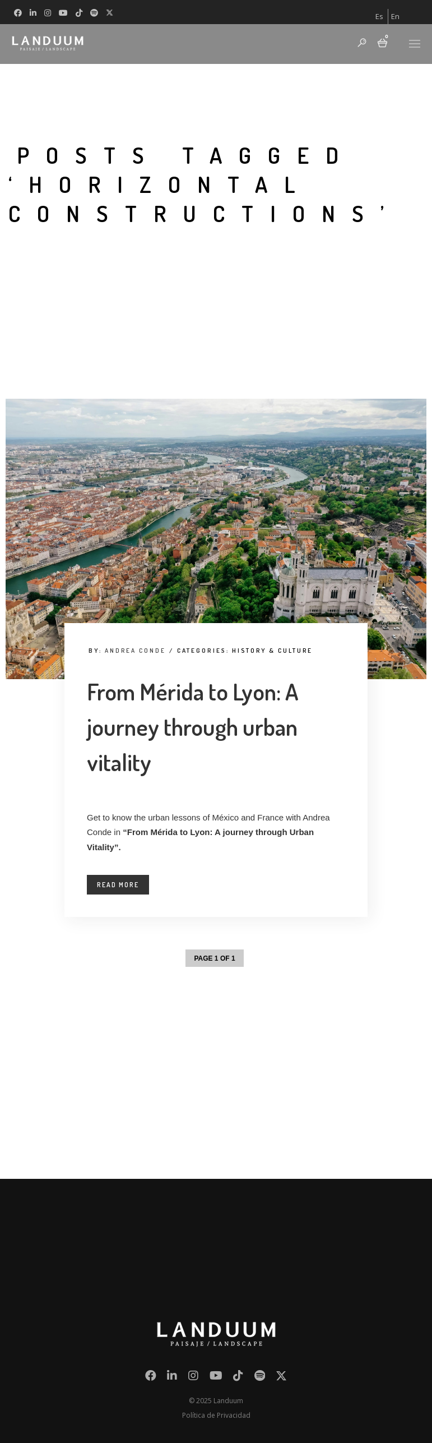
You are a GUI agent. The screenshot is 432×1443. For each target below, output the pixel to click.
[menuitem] (379, 16)
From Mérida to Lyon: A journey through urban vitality (193, 726)
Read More (118, 884)
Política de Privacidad (216, 1415)
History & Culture (272, 650)
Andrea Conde (135, 650)
